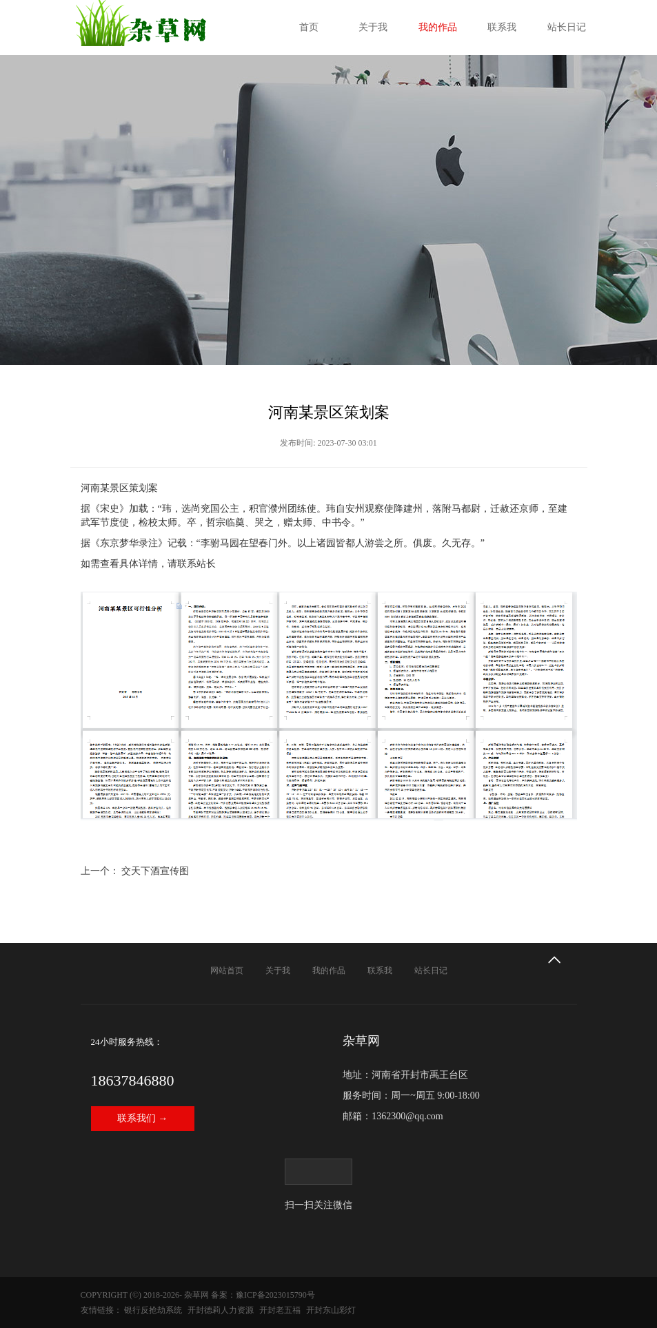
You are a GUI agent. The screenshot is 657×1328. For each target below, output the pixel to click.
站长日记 (566, 27)
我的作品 (437, 27)
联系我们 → (142, 1118)
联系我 (501, 27)
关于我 (372, 27)
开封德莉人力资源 (221, 1310)
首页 (309, 27)
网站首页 (226, 970)
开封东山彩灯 (331, 1310)
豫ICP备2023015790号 (275, 1295)
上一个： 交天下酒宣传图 (135, 871)
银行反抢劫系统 (153, 1310)
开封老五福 (280, 1310)
